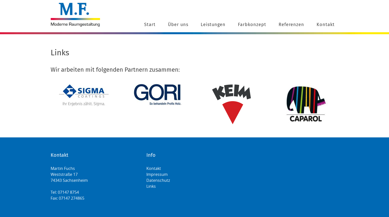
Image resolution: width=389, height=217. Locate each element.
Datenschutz (158, 180)
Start (150, 24)
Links (151, 186)
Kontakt (326, 24)
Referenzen (291, 24)
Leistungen (213, 24)
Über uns (178, 24)
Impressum (157, 174)
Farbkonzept (252, 24)
